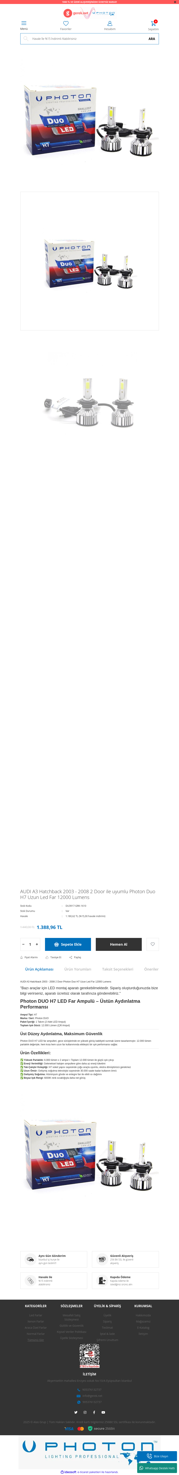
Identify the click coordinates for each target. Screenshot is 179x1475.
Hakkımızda (143, 1315)
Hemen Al (118, 944)
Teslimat (107, 1327)
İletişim (143, 1334)
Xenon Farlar (35, 1321)
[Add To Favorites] (153, 944)
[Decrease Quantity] (23, 944)
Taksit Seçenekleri (117, 969)
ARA (152, 39)
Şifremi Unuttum (107, 1340)
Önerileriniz (154, 969)
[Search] (89, 38)
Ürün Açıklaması (39, 969)
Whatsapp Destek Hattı (157, 1468)
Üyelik (108, 1315)
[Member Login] (110, 26)
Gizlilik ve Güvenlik (72, 1325)
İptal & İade (107, 1334)
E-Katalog (143, 1327)
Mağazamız (143, 1321)
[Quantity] (30, 944)
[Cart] (153, 26)
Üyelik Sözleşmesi (71, 1338)
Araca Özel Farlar (36, 1327)
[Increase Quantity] (37, 944)
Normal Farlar (36, 1334)
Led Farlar (35, 1315)
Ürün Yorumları (77, 969)
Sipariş (107, 1321)
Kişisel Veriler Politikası (71, 1332)
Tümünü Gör (35, 1340)
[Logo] (89, 13)
